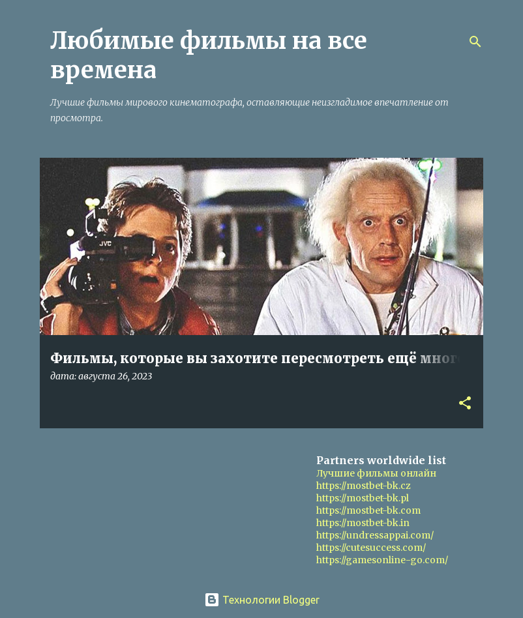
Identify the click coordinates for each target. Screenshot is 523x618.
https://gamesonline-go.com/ (382, 560)
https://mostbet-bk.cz (363, 486)
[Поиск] (475, 41)
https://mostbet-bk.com (368, 510)
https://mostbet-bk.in (363, 523)
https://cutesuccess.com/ (371, 547)
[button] (465, 404)
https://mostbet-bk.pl (362, 498)
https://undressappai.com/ (375, 535)
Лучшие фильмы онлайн (376, 473)
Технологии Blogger (262, 600)
